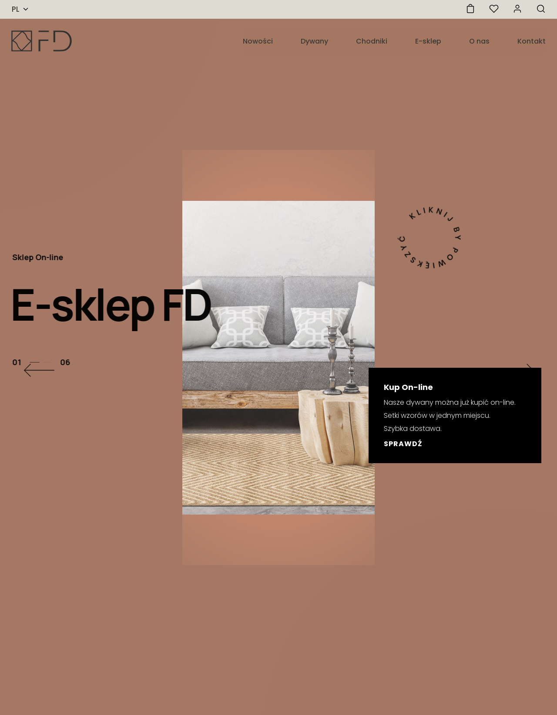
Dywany (314, 41)
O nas (479, 41)
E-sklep (428, 41)
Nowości (258, 41)
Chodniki (371, 41)
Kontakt (531, 41)
